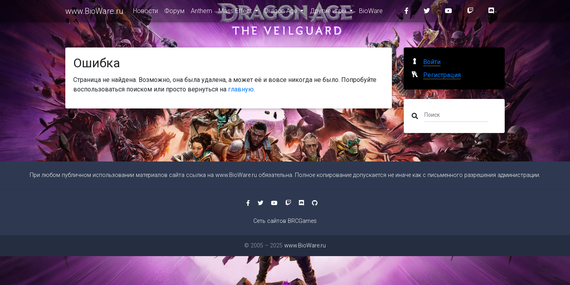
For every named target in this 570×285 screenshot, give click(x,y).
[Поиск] (456, 114)
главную (241, 89)
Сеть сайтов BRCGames (285, 221)
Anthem (201, 12)
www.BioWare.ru (94, 12)
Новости (145, 12)
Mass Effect (235, 12)
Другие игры (329, 12)
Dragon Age (281, 12)
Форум (174, 12)
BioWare (371, 12)
